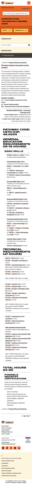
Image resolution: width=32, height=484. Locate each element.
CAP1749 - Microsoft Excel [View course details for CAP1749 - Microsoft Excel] (14, 245)
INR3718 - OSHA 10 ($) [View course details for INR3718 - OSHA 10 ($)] (11, 258)
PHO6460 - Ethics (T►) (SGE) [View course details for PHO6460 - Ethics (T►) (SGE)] (15, 155)
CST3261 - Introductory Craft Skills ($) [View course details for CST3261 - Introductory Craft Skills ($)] (16, 260)
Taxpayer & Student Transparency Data (11, 473)
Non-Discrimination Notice (8, 468)
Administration (6, 430)
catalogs (10, 481)
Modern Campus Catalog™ (19, 482)
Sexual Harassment (6, 470)
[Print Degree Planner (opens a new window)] (22, 8)
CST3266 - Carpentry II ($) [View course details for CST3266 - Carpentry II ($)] (12, 284)
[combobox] (16, 13)
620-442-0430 (5, 442)
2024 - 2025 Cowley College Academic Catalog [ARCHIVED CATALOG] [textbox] (16, 13)
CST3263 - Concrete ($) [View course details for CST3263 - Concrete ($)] (12, 271)
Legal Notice (5, 465)
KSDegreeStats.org (7, 432)
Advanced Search (6, 50)
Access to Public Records (8, 460)
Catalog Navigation (8, 55)
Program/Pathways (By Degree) (18, 62)
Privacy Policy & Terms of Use (9, 475)
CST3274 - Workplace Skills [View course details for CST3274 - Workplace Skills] (13, 286)
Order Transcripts (6, 428)
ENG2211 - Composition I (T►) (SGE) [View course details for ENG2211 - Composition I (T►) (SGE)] (17, 166)
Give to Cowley (6, 434)
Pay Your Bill (5, 426)
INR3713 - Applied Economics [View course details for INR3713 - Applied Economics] (17, 192)
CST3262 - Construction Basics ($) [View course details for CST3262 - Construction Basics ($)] (15, 265)
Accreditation (5, 463)
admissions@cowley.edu (8, 444)
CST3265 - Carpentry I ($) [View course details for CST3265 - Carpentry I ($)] (12, 274)
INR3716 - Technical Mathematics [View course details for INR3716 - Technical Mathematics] (16, 188)
